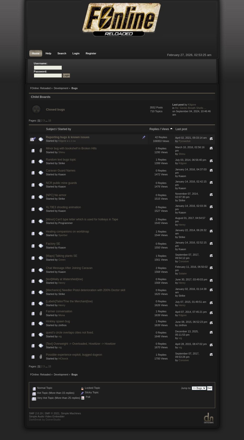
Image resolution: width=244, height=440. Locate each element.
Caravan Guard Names (60, 170)
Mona (61, 315)
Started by (64, 129)
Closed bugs (55, 109)
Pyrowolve (185, 141)
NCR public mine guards (61, 183)
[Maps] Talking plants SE (61, 256)
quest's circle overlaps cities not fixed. (70, 332)
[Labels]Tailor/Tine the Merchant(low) (69, 301)
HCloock (63, 358)
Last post (181, 129)
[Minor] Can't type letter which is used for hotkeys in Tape (82, 219)
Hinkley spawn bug (58, 321)
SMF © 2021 (52, 413)
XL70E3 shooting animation (63, 207)
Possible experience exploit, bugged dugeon (74, 354)
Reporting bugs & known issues (68, 137)
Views (167, 129)
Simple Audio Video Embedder (47, 416)
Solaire (183, 273)
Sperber (62, 235)
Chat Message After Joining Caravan (69, 268)
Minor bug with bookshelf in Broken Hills (71, 148)
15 (49, 120)
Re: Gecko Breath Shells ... (190, 107)
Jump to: (186, 388)
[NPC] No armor (56, 195)
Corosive (184, 261)
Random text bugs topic (61, 159)
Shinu (61, 152)
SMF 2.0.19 (36, 413)
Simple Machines (71, 413)
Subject (51, 129)
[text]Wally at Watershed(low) (64, 279)
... (46, 120)
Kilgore (192, 104)
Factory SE (53, 243)
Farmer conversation (59, 311)
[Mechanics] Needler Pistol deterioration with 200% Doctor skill (85, 290)
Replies (154, 129)
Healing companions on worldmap (67, 231)
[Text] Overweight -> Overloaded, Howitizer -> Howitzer (81, 343)
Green (62, 259)
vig (60, 336)
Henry (182, 224)
